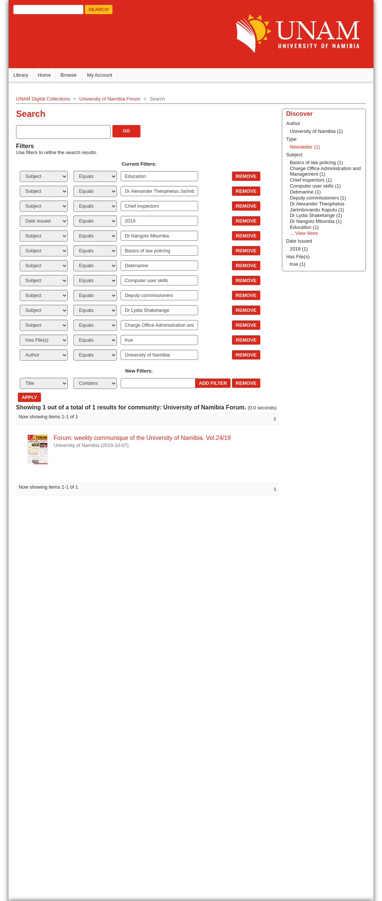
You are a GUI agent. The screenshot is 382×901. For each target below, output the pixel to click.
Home (48, 76)
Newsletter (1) (295, 558)
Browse (72, 76)
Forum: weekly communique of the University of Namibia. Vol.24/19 (146, 446)
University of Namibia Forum (113, 100)
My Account (103, 76)
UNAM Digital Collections (47, 100)
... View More (294, 644)
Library (24, 76)
